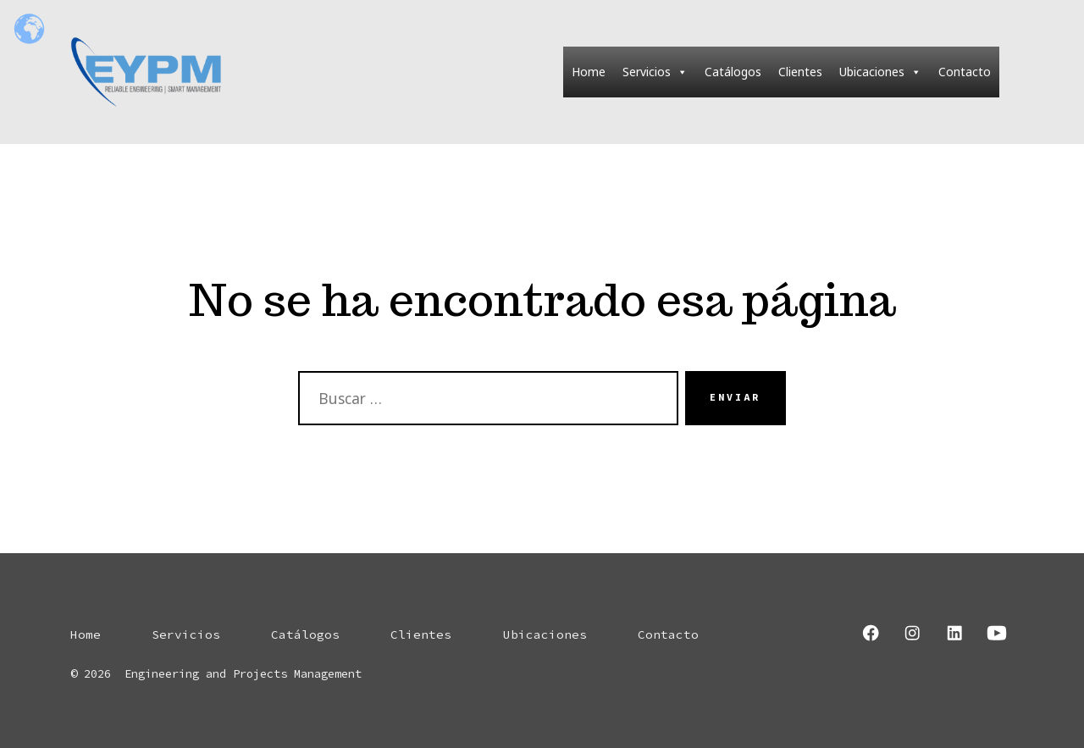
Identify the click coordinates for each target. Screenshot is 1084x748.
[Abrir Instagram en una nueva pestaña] (912, 633)
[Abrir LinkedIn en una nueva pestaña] (954, 633)
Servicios (655, 72)
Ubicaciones (880, 72)
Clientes (800, 72)
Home (589, 72)
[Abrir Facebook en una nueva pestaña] (870, 633)
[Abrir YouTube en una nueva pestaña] (997, 633)
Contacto (964, 72)
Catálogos (733, 72)
